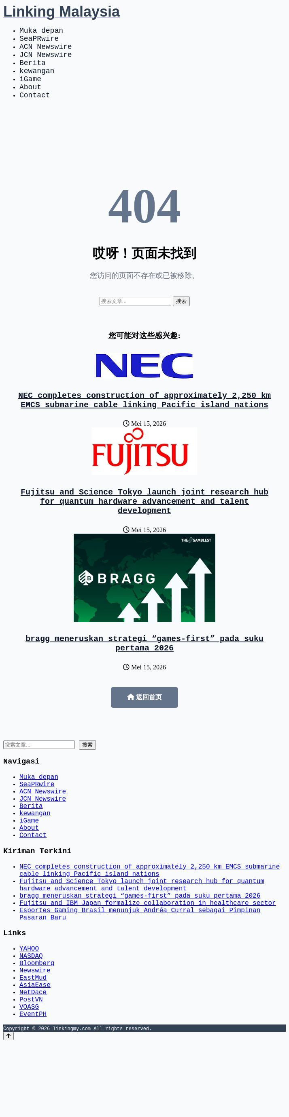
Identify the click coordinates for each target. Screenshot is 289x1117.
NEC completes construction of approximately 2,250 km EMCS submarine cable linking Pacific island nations (144, 416)
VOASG (29, 1078)
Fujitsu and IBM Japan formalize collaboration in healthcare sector (147, 955)
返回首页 (144, 722)
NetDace (33, 1060)
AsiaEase (35, 1051)
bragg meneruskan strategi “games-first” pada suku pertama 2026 (145, 668)
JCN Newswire (45, 60)
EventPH (33, 1087)
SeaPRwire (39, 41)
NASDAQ (31, 1016)
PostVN (31, 1069)
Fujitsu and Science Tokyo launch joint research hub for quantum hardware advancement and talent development (144, 521)
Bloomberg (36, 1024)
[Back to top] (8, 1109)
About (30, 99)
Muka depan (41, 31)
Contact (34, 109)
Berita (32, 70)
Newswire (35, 1033)
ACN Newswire (45, 51)
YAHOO (29, 1007)
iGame (30, 90)
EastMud (33, 1042)
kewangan (36, 80)
